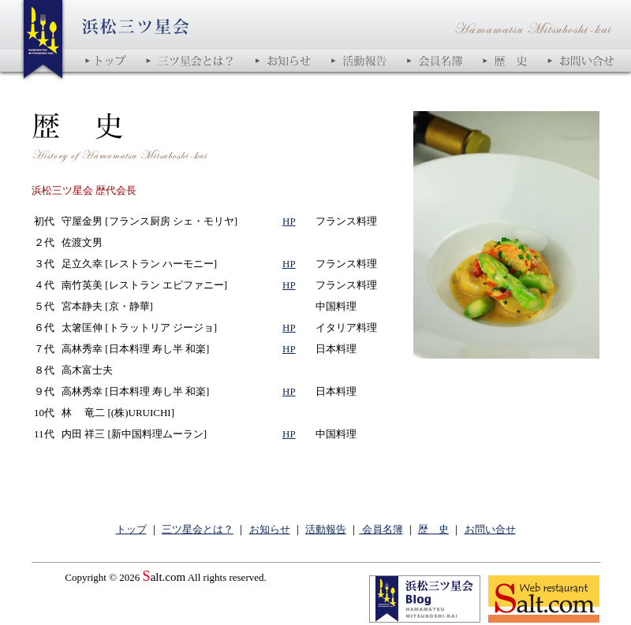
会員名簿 (380, 529)
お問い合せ (490, 529)
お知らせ (269, 529)
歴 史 (433, 529)
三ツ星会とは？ (197, 529)
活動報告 (325, 529)
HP (289, 221)
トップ (131, 529)
